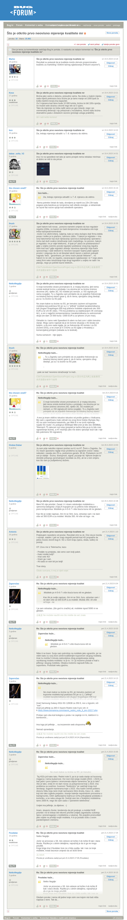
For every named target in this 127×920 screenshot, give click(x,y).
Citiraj (110, 66)
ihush (12, 223)
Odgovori (111, 63)
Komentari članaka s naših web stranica (58, 918)
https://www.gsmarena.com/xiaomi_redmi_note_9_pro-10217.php (67, 710)
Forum (19, 25)
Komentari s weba (34, 25)
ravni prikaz (95, 44)
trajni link (113, 86)
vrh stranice (118, 918)
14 (41, 86)
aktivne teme (75, 25)
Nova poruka (112, 33)
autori (108, 25)
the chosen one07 (18, 188)
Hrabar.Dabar (15, 445)
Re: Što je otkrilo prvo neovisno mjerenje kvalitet (60, 188)
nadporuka (112, 217)
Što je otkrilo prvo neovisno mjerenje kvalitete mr (60, 59)
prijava (53, 25)
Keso (12, 93)
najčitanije (87, 25)
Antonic (13, 532)
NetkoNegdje (15, 283)
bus (11, 130)
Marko (12, 59)
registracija (63, 25)
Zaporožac (14, 583)
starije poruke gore (111, 44)
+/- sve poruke (80, 44)
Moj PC (12, 181)
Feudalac (13, 833)
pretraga (116, 25)
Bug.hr (10, 25)
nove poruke (99, 25)
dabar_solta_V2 (17, 153)
